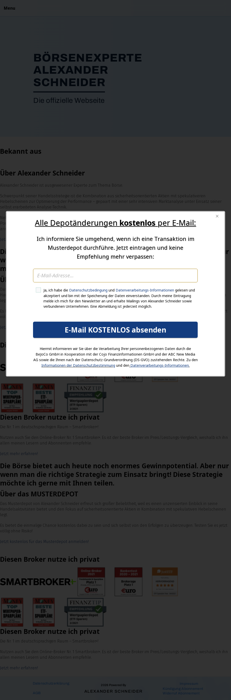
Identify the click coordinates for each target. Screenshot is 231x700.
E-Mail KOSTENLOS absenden (115, 386)
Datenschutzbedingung (88, 346)
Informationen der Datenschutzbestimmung (78, 421)
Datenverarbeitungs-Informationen (145, 346)
